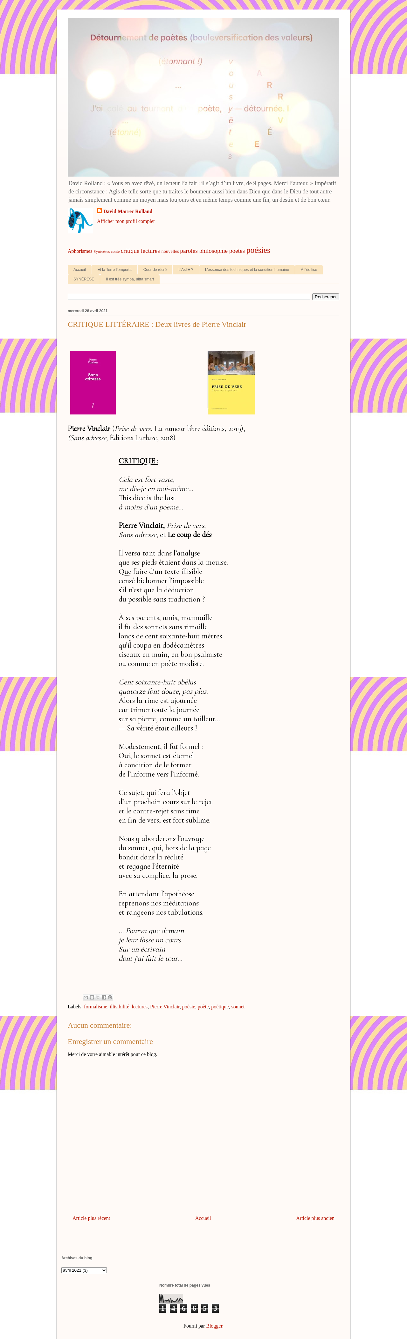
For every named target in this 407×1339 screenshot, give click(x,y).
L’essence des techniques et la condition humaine (247, 269)
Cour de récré (155, 269)
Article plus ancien (315, 1218)
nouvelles (170, 251)
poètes (237, 250)
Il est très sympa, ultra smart (130, 279)
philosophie (213, 250)
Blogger (214, 1326)
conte (115, 251)
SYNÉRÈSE (83, 279)
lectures (150, 250)
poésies (258, 250)
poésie (188, 1006)
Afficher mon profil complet (126, 221)
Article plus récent (91, 1218)
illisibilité (119, 1006)
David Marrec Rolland (127, 211)
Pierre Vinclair (165, 1006)
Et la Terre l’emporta (115, 269)
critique (130, 250)
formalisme (95, 1006)
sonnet (238, 1006)
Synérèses (101, 251)
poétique (220, 1006)
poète (203, 1006)
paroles (188, 250)
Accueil (79, 269)
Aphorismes (80, 251)
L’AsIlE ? (185, 269)
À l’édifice (309, 269)
